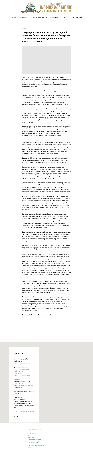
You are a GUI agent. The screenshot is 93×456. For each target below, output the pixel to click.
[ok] (17, 418)
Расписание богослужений (38, 17)
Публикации (54, 17)
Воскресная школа (76, 17)
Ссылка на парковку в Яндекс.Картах (24, 413)
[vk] (15, 418)
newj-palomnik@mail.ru (24, 377)
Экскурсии (64, 17)
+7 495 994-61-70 (23, 362)
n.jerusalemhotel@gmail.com (25, 387)
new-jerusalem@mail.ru (24, 365)
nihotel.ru (19, 389)
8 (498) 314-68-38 (24, 372)
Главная (13, 17)
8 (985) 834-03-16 (18, 385)
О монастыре (23, 17)
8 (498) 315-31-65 (24, 383)
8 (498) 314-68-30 (18, 373)
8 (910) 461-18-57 (18, 375)
